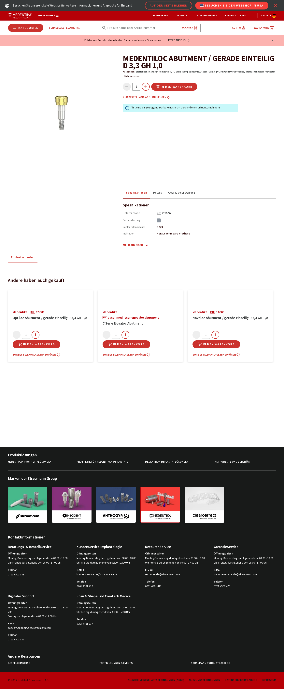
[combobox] (142, 28)
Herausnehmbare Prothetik (260, 71)
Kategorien (26, 28)
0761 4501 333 (16, 575)
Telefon (12, 570)
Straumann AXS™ (207, 15)
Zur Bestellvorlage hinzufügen (147, 97)
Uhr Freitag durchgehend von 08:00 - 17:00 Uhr (35, 563)
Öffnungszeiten (17, 554)
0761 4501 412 (153, 586)
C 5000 (41, 312)
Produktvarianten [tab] (22, 257)
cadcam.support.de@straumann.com (29, 628)
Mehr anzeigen (131, 76)
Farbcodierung (131, 220)
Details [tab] (157, 193)
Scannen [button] (190, 28)
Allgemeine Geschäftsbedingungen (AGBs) (156, 680)
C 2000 (167, 213)
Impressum (269, 680)
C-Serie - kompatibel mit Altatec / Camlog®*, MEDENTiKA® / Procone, (209, 71)
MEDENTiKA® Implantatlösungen (166, 462)
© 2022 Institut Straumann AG (28, 680)
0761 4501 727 (85, 624)
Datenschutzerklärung (241, 680)
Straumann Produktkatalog (210, 663)
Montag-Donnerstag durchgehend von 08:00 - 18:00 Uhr (37, 610)
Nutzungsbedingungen (204, 680)
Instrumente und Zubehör (231, 462)
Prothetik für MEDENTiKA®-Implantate (102, 462)
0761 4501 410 (85, 586)
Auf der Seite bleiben (169, 5)
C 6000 (221, 312)
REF (159, 213)
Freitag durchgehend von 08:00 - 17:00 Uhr (32, 616)
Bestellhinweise (19, 663)
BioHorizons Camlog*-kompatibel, (154, 71)
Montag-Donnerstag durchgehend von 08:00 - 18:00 (37, 558)
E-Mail (80, 570)
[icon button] (275, 5)
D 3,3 (160, 227)
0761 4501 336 (16, 640)
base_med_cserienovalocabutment (135, 317)
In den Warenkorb (174, 87)
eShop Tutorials (235, 15)
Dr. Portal (182, 15)
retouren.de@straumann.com (162, 574)
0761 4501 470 (222, 586)
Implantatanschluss (134, 227)
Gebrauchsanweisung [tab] (181, 193)
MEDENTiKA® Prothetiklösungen (29, 462)
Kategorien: (129, 71)
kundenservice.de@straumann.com (97, 574)
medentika (20, 312)
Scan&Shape (160, 15)
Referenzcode (131, 213)
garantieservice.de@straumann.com (235, 574)
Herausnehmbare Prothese (173, 234)
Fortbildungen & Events (116, 663)
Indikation (128, 234)
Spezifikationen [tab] (136, 193)
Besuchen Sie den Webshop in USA (231, 5)
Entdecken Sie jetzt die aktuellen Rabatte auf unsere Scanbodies (122, 40)
